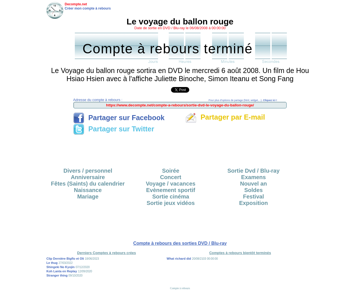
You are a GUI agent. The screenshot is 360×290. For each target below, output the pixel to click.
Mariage (87, 196)
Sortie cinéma (170, 196)
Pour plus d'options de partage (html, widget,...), (243, 100)
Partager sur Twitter (113, 129)
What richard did (179, 258)
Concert (170, 177)
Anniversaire (88, 177)
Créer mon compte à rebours (88, 8)
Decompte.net (76, 4)
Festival (253, 196)
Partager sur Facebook (119, 118)
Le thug (52, 262)
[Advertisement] (180, 149)
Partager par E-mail (225, 117)
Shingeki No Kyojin (60, 267)
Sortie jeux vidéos (171, 203)
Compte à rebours (180, 288)
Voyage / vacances (170, 184)
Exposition (253, 203)
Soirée (170, 171)
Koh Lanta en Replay (61, 271)
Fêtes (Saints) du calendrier (88, 184)
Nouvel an (253, 184)
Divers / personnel (88, 171)
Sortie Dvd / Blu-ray (253, 171)
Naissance (88, 190)
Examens (253, 177)
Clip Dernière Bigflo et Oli (65, 258)
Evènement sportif (170, 190)
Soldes (253, 190)
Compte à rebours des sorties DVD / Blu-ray (180, 243)
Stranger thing (57, 275)
